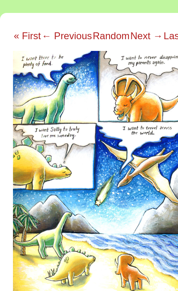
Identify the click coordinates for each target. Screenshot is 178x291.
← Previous (67, 35)
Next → (147, 35)
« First (27, 35)
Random (111, 35)
